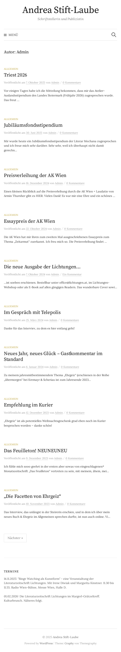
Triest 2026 (15, 75)
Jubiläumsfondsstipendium (33, 125)
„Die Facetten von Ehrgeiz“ (32, 496)
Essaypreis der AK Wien (29, 221)
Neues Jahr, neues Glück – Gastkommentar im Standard (53, 356)
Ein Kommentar (72, 274)
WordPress (46, 643)
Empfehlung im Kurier (28, 405)
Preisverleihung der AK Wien (35, 176)
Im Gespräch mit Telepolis (32, 312)
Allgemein (11, 68)
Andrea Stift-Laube (60, 10)
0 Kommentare (72, 82)
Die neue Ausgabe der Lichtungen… (42, 267)
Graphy (69, 643)
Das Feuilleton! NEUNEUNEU (35, 451)
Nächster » (15, 538)
